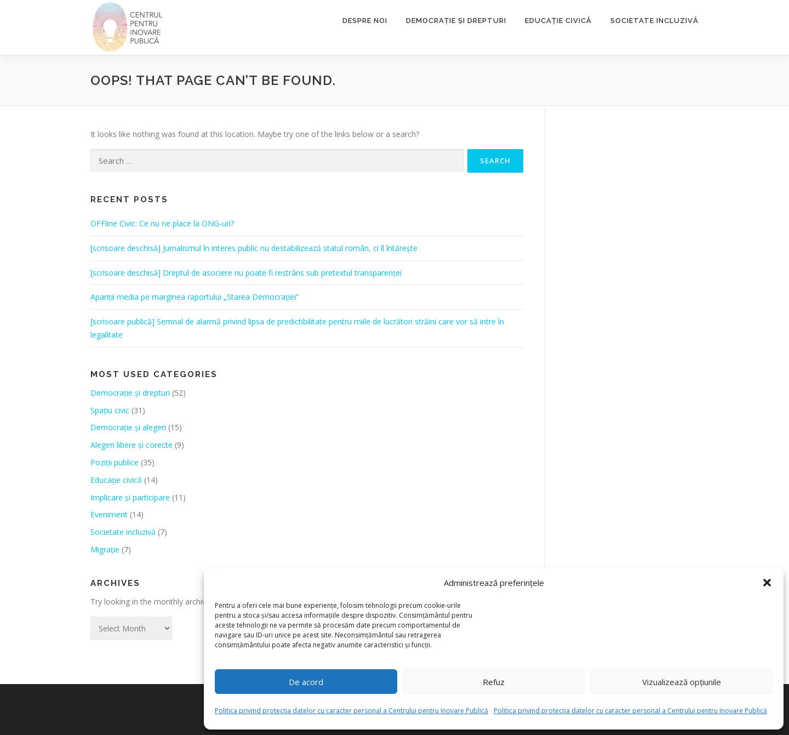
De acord (306, 681)
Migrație (104, 549)
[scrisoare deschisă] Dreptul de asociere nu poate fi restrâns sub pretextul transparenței (246, 272)
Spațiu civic (109, 410)
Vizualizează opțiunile (681, 681)
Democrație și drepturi (456, 20)
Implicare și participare (130, 497)
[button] (767, 582)
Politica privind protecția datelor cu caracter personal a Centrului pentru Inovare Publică (351, 710)
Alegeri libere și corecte (131, 445)
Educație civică (558, 20)
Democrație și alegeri (128, 427)
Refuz (494, 681)
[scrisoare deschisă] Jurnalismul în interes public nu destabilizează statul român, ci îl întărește (254, 248)
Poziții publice (114, 462)
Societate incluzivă (654, 20)
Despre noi (364, 20)
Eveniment (109, 514)
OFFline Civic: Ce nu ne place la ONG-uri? (162, 223)
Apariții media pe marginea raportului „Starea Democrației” (194, 297)
